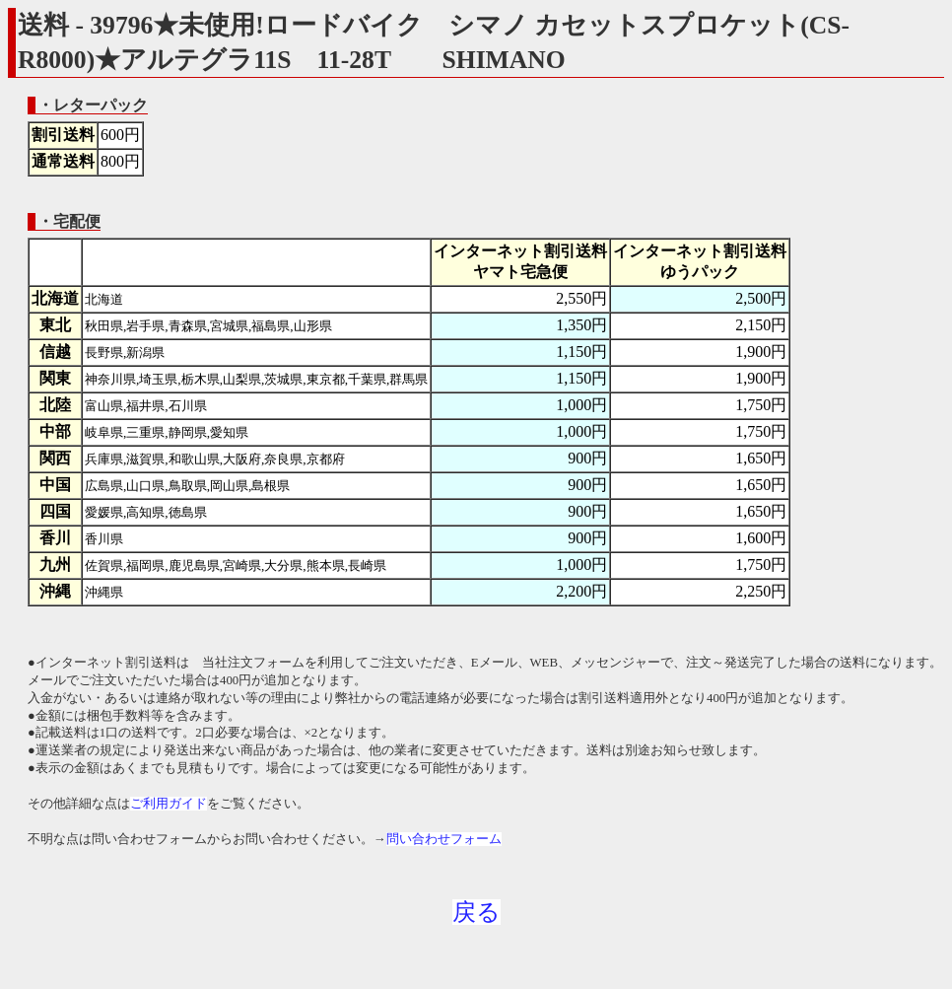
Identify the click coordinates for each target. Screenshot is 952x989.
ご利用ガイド (168, 804)
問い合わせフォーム (444, 839)
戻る (476, 912)
